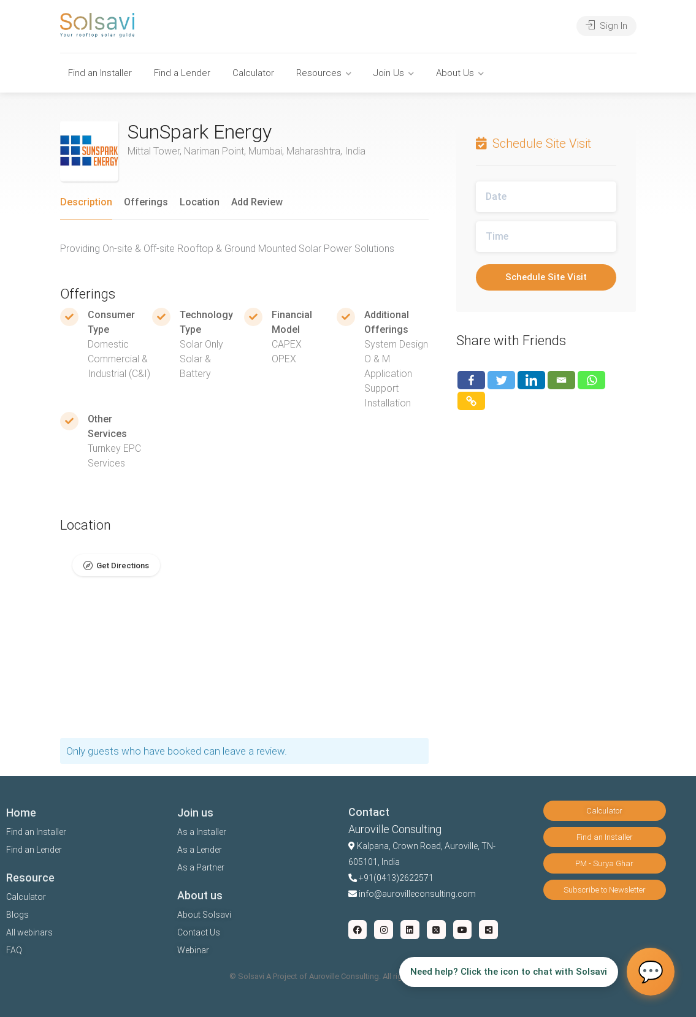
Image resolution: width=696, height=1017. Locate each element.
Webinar (193, 950)
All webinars (29, 932)
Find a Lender (182, 72)
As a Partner (200, 867)
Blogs (17, 915)
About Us (455, 72)
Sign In (606, 25)
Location (200, 202)
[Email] (561, 380)
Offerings (146, 202)
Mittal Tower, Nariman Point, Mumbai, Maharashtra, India (246, 151)
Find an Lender (34, 850)
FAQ (14, 950)
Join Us (388, 72)
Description (86, 202)
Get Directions (122, 565)
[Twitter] (501, 380)
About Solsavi (204, 915)
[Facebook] (471, 380)
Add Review (257, 202)
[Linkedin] (531, 380)
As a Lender (199, 850)
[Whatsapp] (591, 380)
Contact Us (198, 932)
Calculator (253, 72)
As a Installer (201, 832)
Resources (319, 72)
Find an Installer (100, 72)
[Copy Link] (471, 401)
